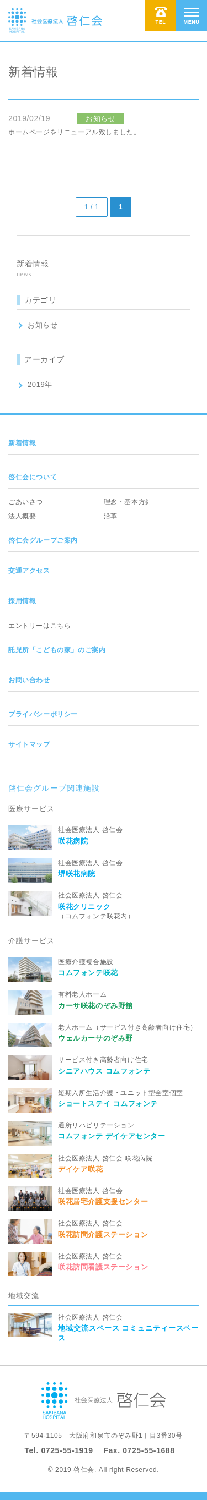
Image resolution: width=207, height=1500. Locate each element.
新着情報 (22, 443)
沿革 (111, 516)
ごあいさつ (25, 502)
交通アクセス (29, 570)
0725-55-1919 (67, 1450)
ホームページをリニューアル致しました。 (74, 132)
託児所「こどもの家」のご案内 (56, 650)
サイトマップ (29, 744)
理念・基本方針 (128, 502)
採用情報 (22, 601)
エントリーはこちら (39, 625)
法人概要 (22, 516)
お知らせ (42, 325)
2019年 (40, 384)
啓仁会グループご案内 (43, 540)
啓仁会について (32, 477)
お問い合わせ (29, 680)
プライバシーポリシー (43, 714)
